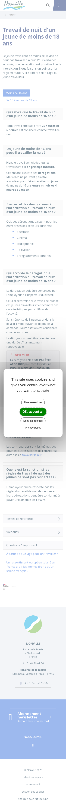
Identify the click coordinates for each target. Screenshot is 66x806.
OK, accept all (33, 411)
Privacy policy (33, 427)
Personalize (33, 402)
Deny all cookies (33, 420)
